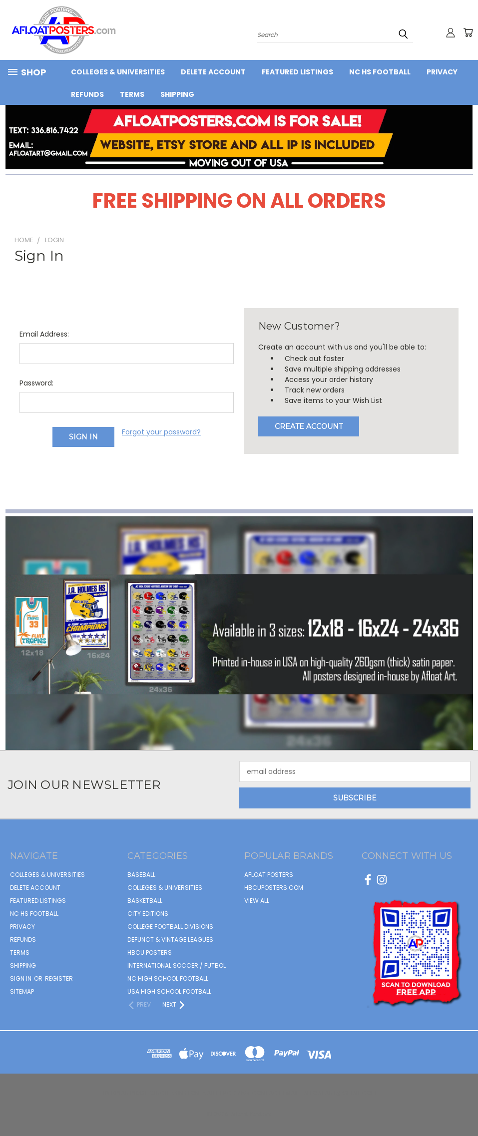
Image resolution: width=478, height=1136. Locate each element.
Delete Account (213, 72)
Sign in (21, 978)
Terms (132, 94)
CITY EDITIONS (147, 913)
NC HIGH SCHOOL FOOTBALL (167, 978)
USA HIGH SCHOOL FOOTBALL (169, 991)
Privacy (442, 72)
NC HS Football (380, 72)
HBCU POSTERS (149, 952)
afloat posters (268, 874)
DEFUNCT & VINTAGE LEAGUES (170, 939)
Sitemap (22, 991)
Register (59, 978)
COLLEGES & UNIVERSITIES (118, 72)
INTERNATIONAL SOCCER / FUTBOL (176, 965)
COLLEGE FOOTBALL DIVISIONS (170, 926)
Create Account (309, 426)
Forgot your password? (161, 432)
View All (256, 900)
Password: (36, 383)
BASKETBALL (144, 900)
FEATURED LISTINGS (297, 72)
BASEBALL (141, 874)
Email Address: (44, 334)
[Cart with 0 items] (468, 32)
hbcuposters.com (273, 887)
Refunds (87, 94)
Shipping (177, 94)
